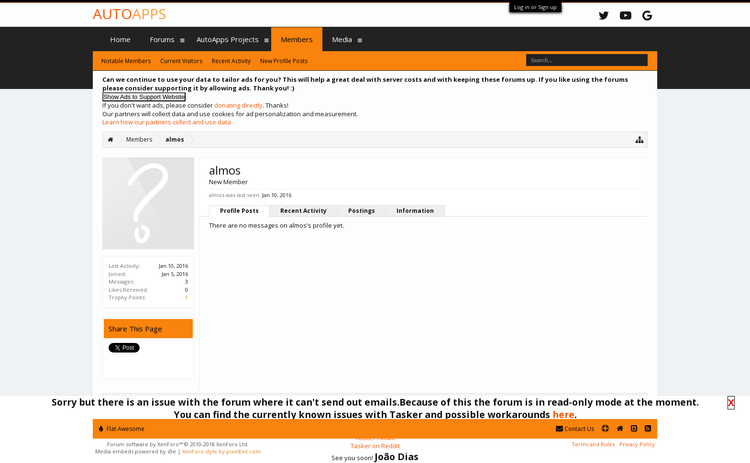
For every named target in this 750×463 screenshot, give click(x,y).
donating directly (238, 105)
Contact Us (575, 429)
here (563, 414)
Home (120, 39)
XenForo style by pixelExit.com (221, 451)
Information (415, 211)
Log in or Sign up (535, 7)
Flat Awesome (121, 429)
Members (297, 39)
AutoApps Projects (228, 39)
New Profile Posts (284, 61)
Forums (162, 39)
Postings (361, 211)
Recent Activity (303, 211)
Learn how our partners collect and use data (166, 122)
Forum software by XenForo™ (178, 444)
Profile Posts (239, 211)
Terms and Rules (593, 444)
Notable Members (126, 61)
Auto (129, 13)
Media (342, 39)
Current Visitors (181, 61)
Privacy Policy (637, 444)
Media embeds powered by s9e (135, 451)
